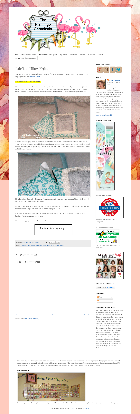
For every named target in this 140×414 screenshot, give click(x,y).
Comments (101, 301)
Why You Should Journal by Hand (48, 54)
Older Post (87, 315)
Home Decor (50, 245)
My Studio (82, 54)
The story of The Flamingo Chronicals (25, 58)
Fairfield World (34, 77)
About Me (100, 54)
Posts (99, 297)
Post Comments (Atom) (31, 318)
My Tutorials (73, 54)
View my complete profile (104, 115)
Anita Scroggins (114, 80)
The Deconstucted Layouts (28, 54)
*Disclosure (91, 54)
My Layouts (63, 54)
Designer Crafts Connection (29, 245)
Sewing (62, 245)
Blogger (86, 408)
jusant (73, 408)
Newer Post (19, 315)
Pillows (57, 245)
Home (17, 54)
